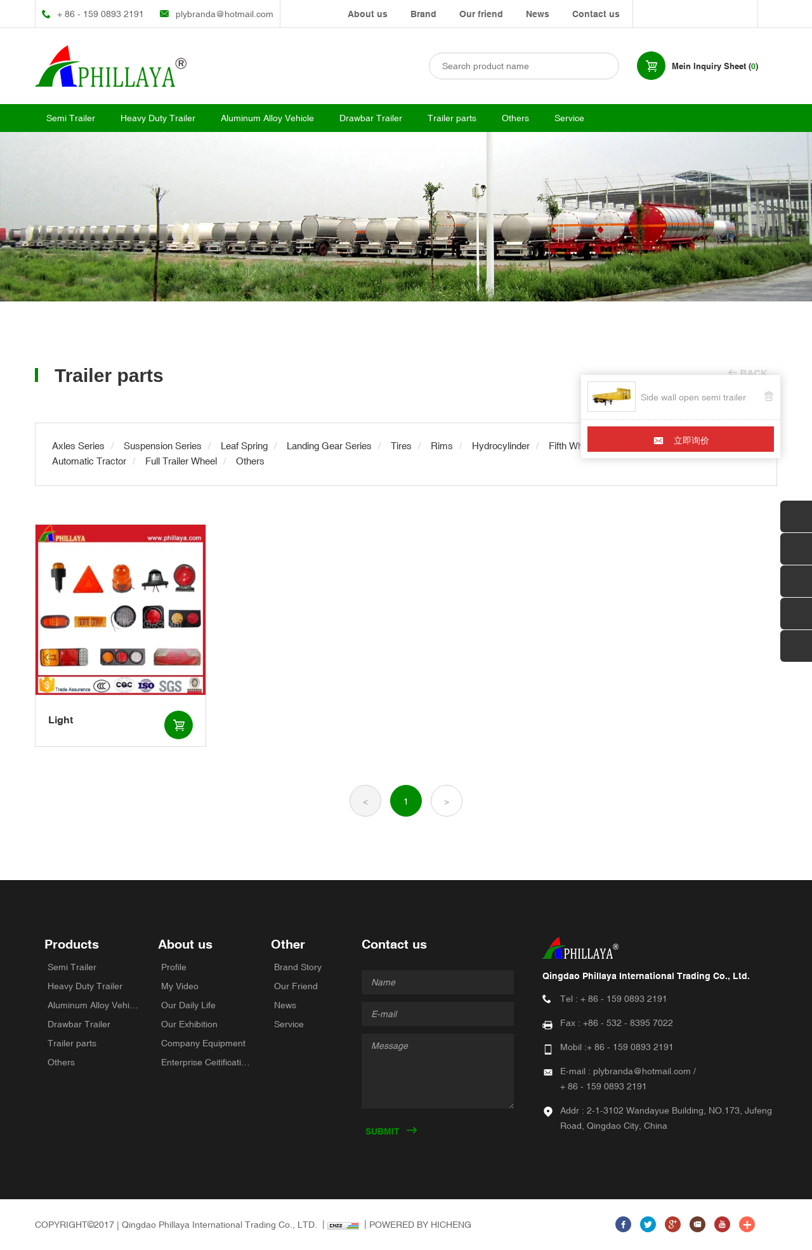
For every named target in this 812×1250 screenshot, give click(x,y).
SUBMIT (382, 1131)
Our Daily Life (188, 1005)
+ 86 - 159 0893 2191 (100, 14)
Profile (174, 967)
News (537, 14)
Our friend (481, 14)
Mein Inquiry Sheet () (715, 66)
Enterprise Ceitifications (206, 1062)
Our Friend (296, 986)
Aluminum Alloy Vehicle (267, 118)
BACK (754, 372)
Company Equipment (203, 1043)
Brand (423, 14)
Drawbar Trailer (370, 118)
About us (368, 14)
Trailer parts (452, 118)
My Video (180, 986)
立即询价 (691, 440)
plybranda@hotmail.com (224, 14)
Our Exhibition (189, 1024)
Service (569, 118)
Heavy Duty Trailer (158, 118)
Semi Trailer (70, 118)
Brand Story (298, 967)
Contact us (596, 14)
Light (60, 719)
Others (515, 118)
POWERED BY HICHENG (420, 1225)
